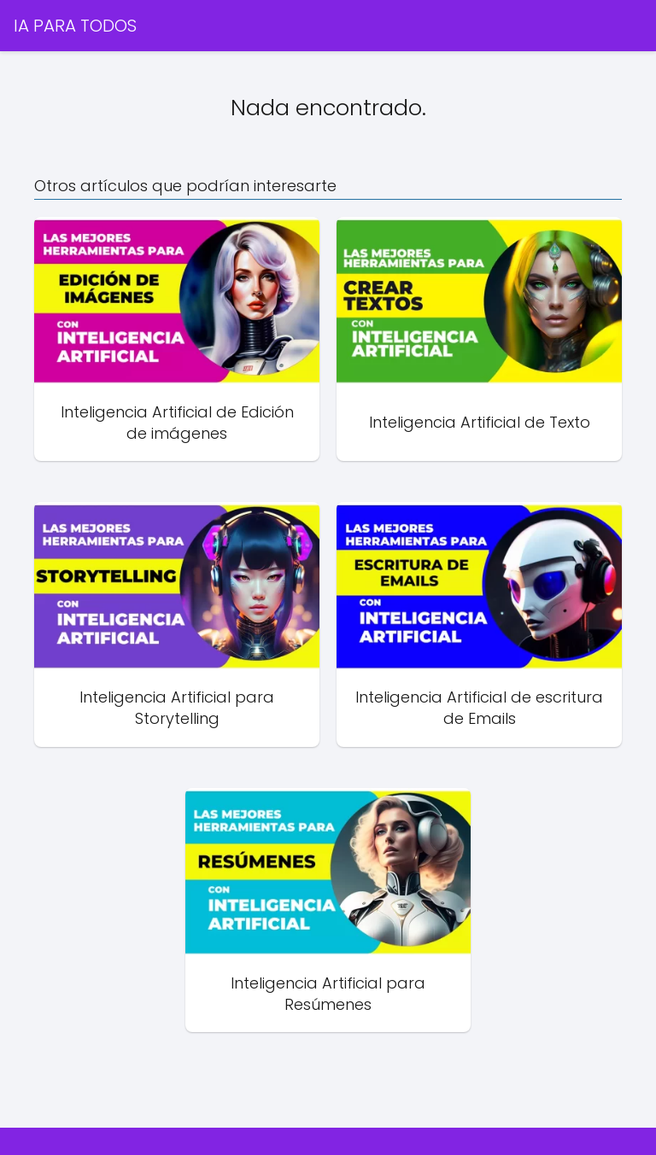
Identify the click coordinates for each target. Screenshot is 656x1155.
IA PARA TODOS (75, 26)
